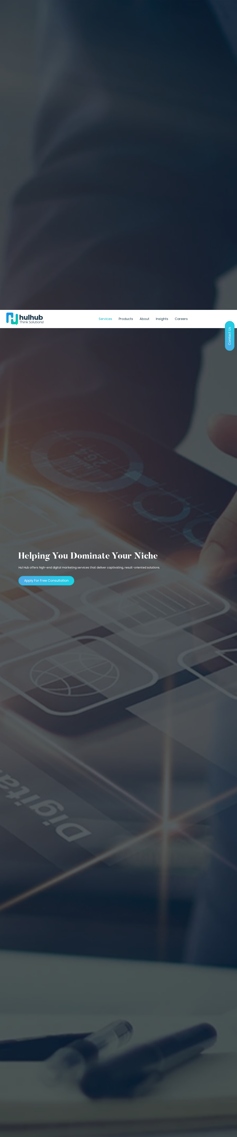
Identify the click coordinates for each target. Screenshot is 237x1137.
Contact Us (212, 8)
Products (126, 9)
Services (105, 9)
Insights (162, 9)
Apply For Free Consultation (46, 345)
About (144, 9)
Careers (181, 9)
